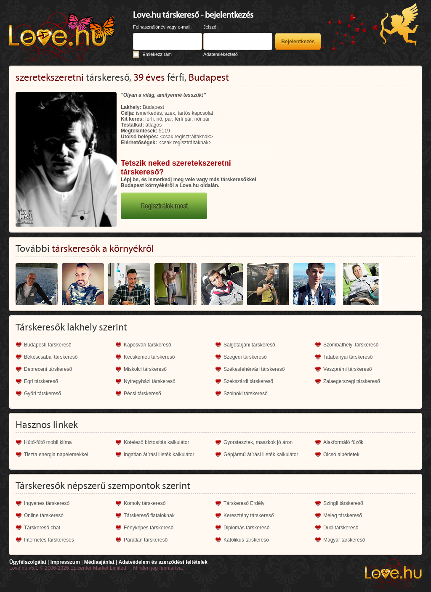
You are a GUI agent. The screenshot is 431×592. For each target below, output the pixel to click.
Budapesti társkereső (48, 345)
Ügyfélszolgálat (27, 562)
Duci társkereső (340, 528)
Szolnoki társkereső (245, 393)
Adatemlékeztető (220, 54)
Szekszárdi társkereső (248, 381)
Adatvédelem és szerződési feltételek (162, 562)
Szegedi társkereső (245, 357)
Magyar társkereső (344, 540)
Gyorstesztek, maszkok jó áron (258, 442)
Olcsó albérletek (341, 454)
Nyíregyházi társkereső (150, 381)
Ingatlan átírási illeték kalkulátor (159, 454)
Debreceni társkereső (48, 369)
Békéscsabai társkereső (50, 357)
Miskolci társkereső (145, 369)
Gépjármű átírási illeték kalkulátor (260, 454)
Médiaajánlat (99, 562)
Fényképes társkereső (148, 528)
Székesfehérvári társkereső (254, 369)
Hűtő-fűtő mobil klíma (48, 442)
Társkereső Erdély (243, 503)
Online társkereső (44, 515)
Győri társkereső (42, 393)
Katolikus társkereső (246, 540)
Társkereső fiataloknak (149, 515)
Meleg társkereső (342, 515)
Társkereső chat (42, 528)
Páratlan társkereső (146, 540)
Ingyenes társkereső (46, 503)
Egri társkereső (41, 381)
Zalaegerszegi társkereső (351, 381)
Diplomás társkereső (246, 528)
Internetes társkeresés (49, 540)
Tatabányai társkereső (347, 357)
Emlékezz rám (157, 54)
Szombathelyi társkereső (350, 345)
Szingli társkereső (343, 503)
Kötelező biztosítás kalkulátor (156, 442)
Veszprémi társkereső (347, 369)
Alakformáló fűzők (343, 442)
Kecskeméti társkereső (149, 357)
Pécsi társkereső (142, 393)
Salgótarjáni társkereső (249, 345)
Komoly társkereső (144, 503)
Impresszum (65, 562)
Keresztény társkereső (248, 515)
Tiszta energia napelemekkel (56, 454)
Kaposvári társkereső (147, 345)
